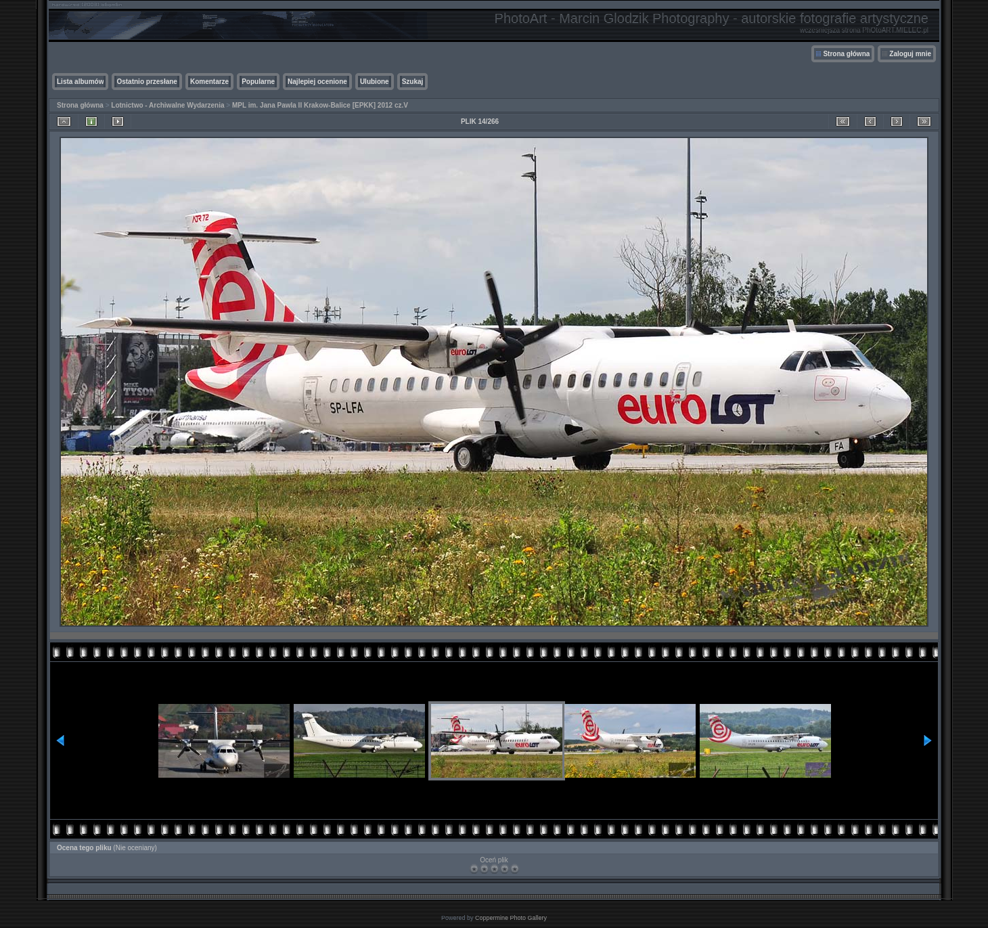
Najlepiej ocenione (317, 81)
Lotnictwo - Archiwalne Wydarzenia (167, 105)
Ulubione (374, 81)
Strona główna (846, 54)
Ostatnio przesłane (146, 81)
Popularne (258, 81)
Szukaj (413, 81)
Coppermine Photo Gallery (511, 917)
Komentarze (209, 81)
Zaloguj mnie (910, 54)
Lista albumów (80, 81)
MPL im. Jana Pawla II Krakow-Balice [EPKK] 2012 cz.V (320, 105)
